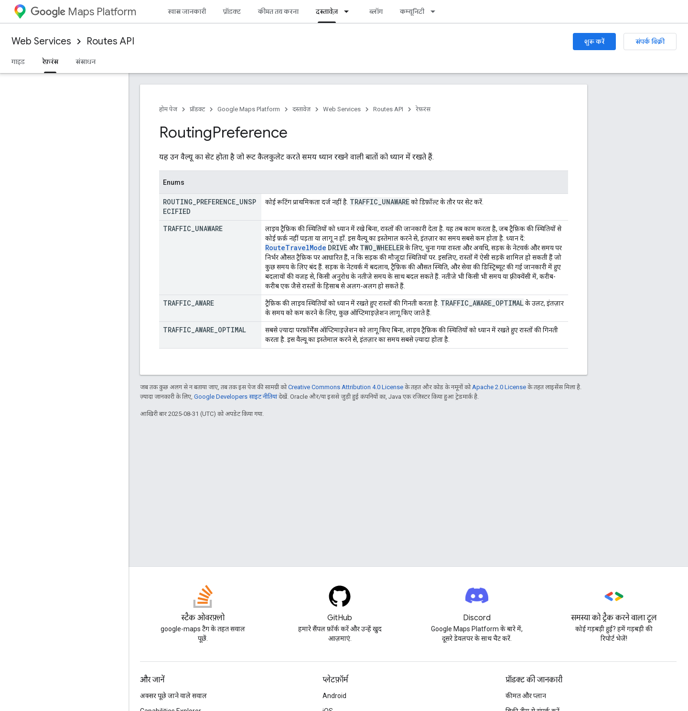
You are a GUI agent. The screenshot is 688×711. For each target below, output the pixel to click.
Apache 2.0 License (499, 387)
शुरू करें (594, 41)
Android (334, 696)
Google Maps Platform (248, 109)
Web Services (41, 41)
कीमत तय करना (278, 11)
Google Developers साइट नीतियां (235, 396)
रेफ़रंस (423, 109)
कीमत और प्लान (525, 696)
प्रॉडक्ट (232, 11)
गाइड (18, 61)
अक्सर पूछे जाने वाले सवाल (173, 696)
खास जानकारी (187, 11)
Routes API (110, 41)
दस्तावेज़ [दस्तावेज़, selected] (327, 11)
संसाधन (85, 61)
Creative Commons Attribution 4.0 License (345, 387)
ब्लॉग (376, 11)
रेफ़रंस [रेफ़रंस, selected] (50, 61)
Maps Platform (83, 11)
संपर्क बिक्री (650, 41)
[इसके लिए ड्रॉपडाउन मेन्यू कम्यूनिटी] (435, 11)
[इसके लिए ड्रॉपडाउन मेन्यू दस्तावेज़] (349, 11)
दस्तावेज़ (301, 109)
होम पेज (168, 109)
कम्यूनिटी (412, 11)
